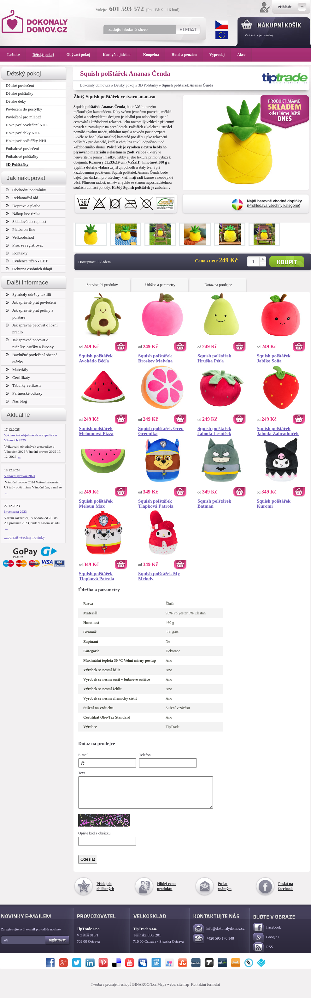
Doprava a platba (23, 205)
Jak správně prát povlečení (31, 302)
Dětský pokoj (124, 85)
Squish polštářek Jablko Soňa (273, 358)
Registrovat (57, 946)
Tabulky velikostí (23, 385)
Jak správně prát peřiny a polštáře (29, 314)
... (19, 456)
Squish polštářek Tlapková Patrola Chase (155, 504)
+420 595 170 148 (213, 944)
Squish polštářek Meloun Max (96, 504)
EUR (221, 35)
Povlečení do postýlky (24, 109)
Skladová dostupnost (26, 221)
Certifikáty (18, 377)
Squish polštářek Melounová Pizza (96, 431)
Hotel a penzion (187, 55)
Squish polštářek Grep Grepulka (161, 431)
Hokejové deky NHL (23, 132)
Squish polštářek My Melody (159, 576)
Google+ (266, 943)
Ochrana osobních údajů (29, 268)
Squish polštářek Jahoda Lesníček (214, 431)
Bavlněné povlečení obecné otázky (31, 358)
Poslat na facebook (285, 892)
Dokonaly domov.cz (95, 85)
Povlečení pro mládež (23, 117)
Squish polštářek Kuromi (273, 504)
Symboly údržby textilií (28, 294)
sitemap (183, 990)
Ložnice (16, 55)
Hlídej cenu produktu (166, 892)
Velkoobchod (20, 237)
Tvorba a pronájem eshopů (111, 990)
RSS (263, 953)
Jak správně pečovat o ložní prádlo (32, 328)
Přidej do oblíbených (105, 892)
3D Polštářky (148, 85)
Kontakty (16, 253)
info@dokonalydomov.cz (218, 935)
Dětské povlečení (20, 85)
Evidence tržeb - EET (27, 261)
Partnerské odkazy (24, 393)
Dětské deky (16, 101)
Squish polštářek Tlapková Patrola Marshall (96, 576)
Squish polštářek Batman (214, 504)
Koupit (286, 261)
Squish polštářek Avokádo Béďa (96, 358)
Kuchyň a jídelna (120, 55)
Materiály (17, 369)
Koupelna (154, 55)
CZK (221, 25)
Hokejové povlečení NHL (27, 125)
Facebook (267, 933)
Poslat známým (225, 892)
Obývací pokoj (82, 55)
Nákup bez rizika (23, 213)
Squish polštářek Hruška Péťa (214, 358)
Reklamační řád (22, 197)
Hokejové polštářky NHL (26, 140)
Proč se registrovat (24, 245)
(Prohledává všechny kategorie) (274, 203)
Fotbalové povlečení (22, 148)
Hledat (188, 29)
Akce (242, 55)
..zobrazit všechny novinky (24, 537)
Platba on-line (20, 229)
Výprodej (220, 55)
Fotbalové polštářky (22, 156)
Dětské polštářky (19, 93)
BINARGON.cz (144, 990)
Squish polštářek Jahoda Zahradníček (278, 431)
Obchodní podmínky (26, 190)
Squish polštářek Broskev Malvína (155, 358)
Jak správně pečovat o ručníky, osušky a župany (30, 343)
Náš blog (16, 401)
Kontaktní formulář (205, 990)
